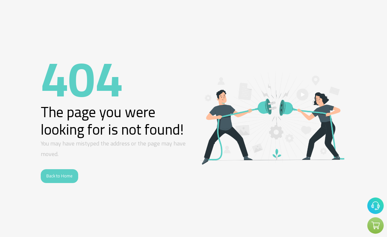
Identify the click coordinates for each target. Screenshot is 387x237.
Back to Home (59, 176)
